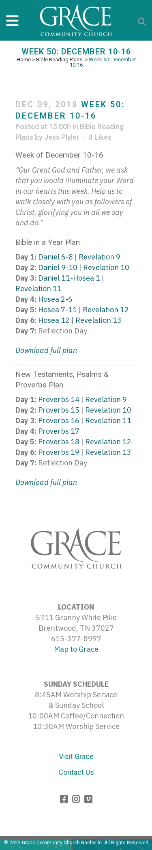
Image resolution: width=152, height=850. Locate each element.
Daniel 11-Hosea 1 (69, 278)
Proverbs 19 (58, 452)
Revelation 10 (106, 267)
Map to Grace (76, 649)
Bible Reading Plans (59, 59)
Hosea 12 (54, 320)
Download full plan (46, 350)
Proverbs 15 (58, 410)
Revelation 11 (38, 288)
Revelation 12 (106, 309)
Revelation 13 (98, 320)
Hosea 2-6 (55, 299)
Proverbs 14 (58, 399)
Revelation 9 (99, 257)
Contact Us (76, 772)
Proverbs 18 (58, 441)
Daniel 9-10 (57, 267)
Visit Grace (76, 756)
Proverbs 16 (58, 420)
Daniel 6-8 (55, 257)
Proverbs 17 (58, 431)
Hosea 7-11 (57, 309)
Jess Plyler (61, 137)
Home (24, 59)
